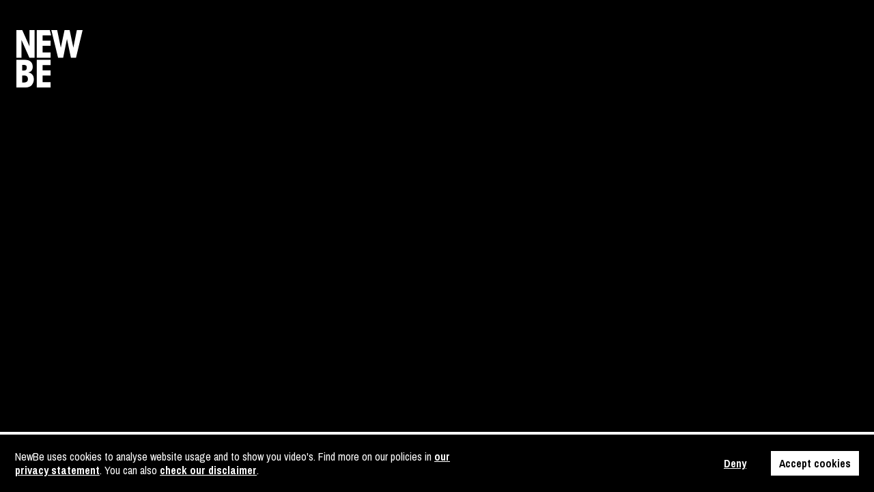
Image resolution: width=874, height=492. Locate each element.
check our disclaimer (208, 470)
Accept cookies (815, 463)
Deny (735, 463)
